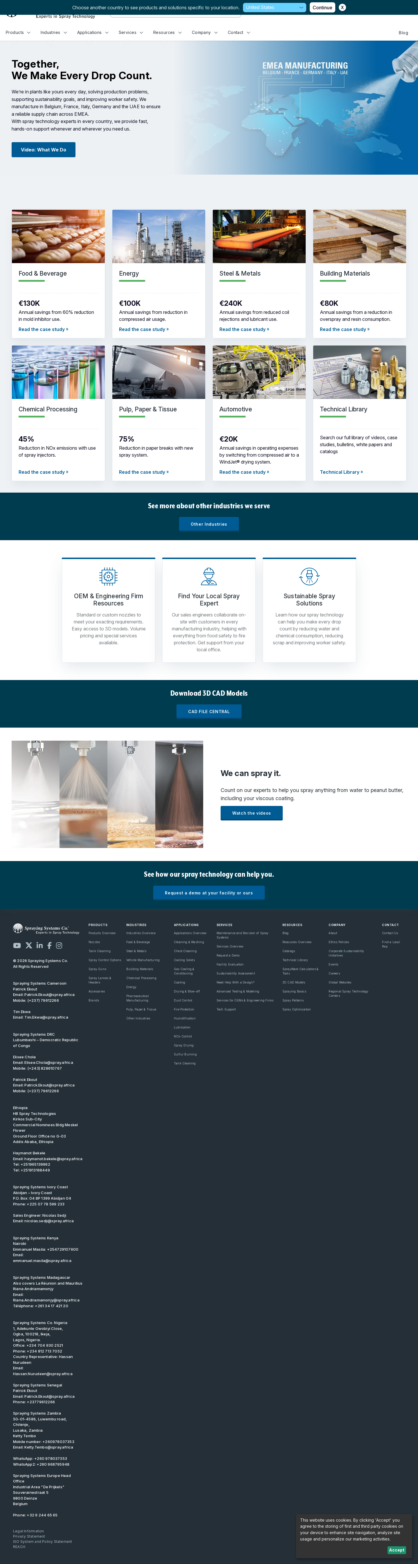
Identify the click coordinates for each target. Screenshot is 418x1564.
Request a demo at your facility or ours (209, 892)
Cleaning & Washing (189, 942)
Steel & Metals (136, 951)
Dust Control (183, 1000)
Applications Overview (190, 933)
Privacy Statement (29, 1536)
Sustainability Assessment (236, 973)
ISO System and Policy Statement (42, 1541)
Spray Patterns (293, 1000)
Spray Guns (97, 969)
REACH (19, 1547)
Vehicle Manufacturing (143, 960)
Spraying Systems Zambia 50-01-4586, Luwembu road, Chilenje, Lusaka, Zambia (40, 1422)
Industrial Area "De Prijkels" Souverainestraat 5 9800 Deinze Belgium (42, 1489)
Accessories (97, 991)
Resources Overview (297, 942)
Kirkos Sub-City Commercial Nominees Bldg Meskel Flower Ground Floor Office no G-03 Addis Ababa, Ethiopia (45, 1127)
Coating (179, 982)
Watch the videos (251, 813)
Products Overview (102, 933)
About (333, 933)
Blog (403, 32)
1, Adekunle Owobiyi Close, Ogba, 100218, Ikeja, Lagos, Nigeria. (40, 1331)
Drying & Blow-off (187, 991)
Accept (396, 1549)
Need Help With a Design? (236, 982)
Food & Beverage (138, 942)
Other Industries (209, 524)
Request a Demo (228, 955)
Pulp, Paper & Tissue (141, 1009)
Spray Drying (184, 1045)
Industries (54, 32)
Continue (322, 7)
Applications (93, 32)
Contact (239, 32)
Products (18, 32)
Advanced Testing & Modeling (238, 991)
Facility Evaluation (230, 964)
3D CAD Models (293, 982)
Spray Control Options (105, 960)
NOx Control (183, 1036)
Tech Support (226, 1009)
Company (205, 32)
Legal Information (28, 1531)
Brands (94, 1000)
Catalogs (288, 951)
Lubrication (182, 1027)
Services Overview (230, 946)
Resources (167, 32)
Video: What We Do (43, 150)
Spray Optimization (296, 1009)
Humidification (185, 1018)
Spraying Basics (294, 991)
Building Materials (139, 969)
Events (333, 964)
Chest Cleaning (185, 951)
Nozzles (94, 942)
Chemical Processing (141, 978)
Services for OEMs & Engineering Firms (245, 1000)
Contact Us (390, 933)
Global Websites (340, 982)
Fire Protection (184, 1009)
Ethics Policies (339, 942)
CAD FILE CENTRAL (209, 711)
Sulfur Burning (185, 1054)
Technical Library (295, 960)
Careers (334, 973)
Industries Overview (141, 933)
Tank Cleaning (100, 951)
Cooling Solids (184, 960)
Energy (131, 987)
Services (131, 32)
